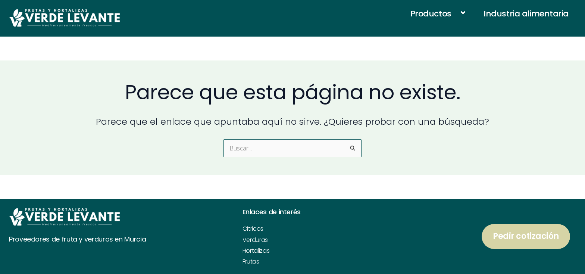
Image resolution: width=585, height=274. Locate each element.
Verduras (255, 240)
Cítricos (253, 228)
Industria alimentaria (526, 14)
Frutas (251, 261)
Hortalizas (256, 250)
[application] (454, 13)
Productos (439, 13)
